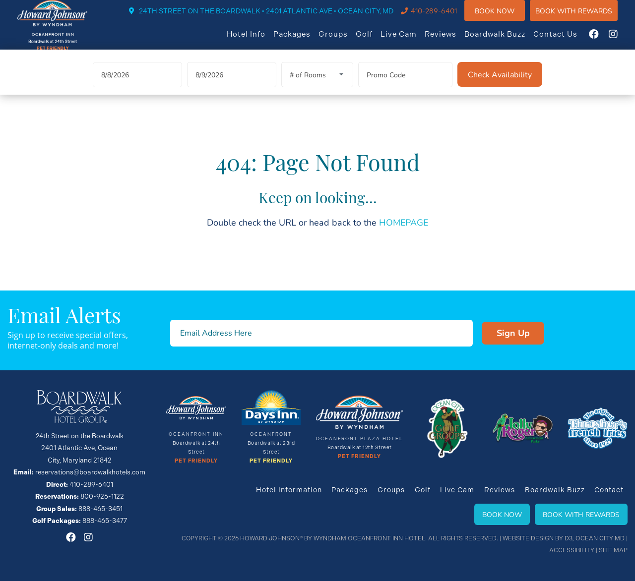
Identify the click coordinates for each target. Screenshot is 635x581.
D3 (569, 538)
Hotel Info (256, 40)
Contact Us (565, 40)
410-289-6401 (444, 18)
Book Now (504, 17)
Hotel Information (289, 490)
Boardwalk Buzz (504, 40)
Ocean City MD (600, 538)
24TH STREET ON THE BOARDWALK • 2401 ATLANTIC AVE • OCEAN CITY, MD (276, 18)
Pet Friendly (196, 462)
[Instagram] (623, 41)
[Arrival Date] (137, 86)
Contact (609, 490)
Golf (374, 40)
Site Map (613, 550)
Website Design (529, 538)
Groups (343, 40)
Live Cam (408, 40)
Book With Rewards (581, 514)
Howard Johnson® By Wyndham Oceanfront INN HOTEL (336, 538)
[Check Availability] (499, 86)
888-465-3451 (100, 508)
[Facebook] (604, 41)
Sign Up (495, 333)
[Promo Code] (405, 86)
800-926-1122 (102, 496)
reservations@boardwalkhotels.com (90, 472)
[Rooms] (317, 86)
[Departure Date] (231, 86)
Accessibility (572, 550)
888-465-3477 (104, 519)
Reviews (450, 40)
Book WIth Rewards (583, 17)
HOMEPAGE (404, 234)
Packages (301, 40)
